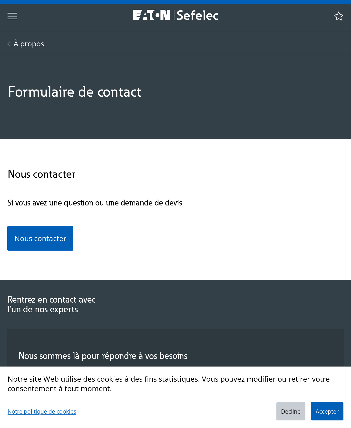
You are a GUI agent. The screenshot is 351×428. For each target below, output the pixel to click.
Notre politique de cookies (42, 411)
